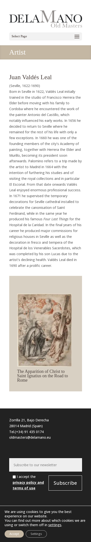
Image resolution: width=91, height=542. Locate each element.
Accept (14, 534)
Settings (36, 534)
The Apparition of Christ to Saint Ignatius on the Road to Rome (42, 376)
